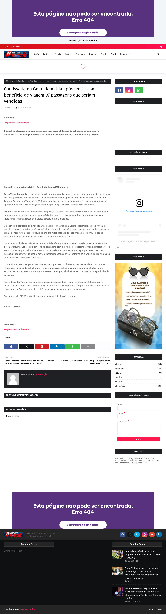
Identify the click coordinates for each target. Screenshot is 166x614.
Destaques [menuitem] (125, 54)
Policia (139, 377)
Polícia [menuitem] (58, 54)
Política (139, 382)
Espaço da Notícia (27, 609)
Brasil (20, 81)
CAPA (6, 47)
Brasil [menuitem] (103, 54)
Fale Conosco (16, 47)
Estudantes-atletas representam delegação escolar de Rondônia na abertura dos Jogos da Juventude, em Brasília (143, 593)
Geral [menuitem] (113, 54)
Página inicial (11, 81)
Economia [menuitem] (80, 54)
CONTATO (159, 609)
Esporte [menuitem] (92, 54)
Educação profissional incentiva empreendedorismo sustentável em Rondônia (142, 554)
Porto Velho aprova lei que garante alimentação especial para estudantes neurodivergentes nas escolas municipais (142, 573)
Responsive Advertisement (16, 123)
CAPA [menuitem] (36, 54)
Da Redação (9, 107)
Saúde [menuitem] (68, 54)
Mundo (139, 373)
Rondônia (139, 386)
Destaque (139, 368)
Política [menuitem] (46, 54)
